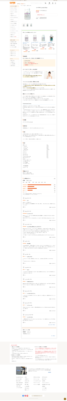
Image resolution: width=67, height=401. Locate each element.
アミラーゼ (25, 148)
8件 (54, 186)
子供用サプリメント (14, 21)
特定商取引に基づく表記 (46, 384)
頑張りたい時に (29, 5)
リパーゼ (25, 146)
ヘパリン (26, 279)
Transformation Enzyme (43, 17)
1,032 (37, 50)
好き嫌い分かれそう (30, 281)
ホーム (22, 5)
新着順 (24, 180)
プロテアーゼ (26, 149)
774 (45, 48)
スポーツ (12, 19)
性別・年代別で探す (14, 43)
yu (25, 241)
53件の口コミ (44, 10)
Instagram (25, 396)
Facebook (23, 396)
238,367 (22, 3)
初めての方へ (13, 60)
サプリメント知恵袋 (37, 384)
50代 (45, 182)
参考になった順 (28, 180)
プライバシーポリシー (45, 382)
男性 (29, 182)
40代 (42, 182)
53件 (54, 178)
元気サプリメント (13, 15)
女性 (26, 182)
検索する (45, 3)
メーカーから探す (19, 387)
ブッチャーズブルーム (26, 156)
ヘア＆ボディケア (13, 25)
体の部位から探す (13, 41)
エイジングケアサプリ (26, 173)
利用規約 (43, 386)
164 (53, 48)
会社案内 (49, 372)
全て (23, 182)
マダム (26, 267)
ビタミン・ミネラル (14, 11)
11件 (54, 188)
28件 (54, 184)
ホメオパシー (13, 27)
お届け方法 (26, 382)
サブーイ (26, 224)
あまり (28, 269)
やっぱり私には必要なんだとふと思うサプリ (34, 226)
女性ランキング (13, 53)
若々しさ (32, 173)
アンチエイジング (30, 213)
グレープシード (25, 154)
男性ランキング (13, 55)
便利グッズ (12, 34)
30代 (39, 182)
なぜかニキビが (29, 256)
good (23, 207)
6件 (54, 190)
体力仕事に (29, 243)
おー (25, 254)
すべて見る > (53, 335)
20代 (36, 182)
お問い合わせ (13, 65)
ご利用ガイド (13, 62)
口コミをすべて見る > (51, 324)
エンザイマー (27, 314)
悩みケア (25, 5)
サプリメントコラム (37, 382)
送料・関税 (26, 384)
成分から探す (13, 45)
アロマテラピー (13, 32)
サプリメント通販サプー (13, 3)
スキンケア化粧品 (13, 23)
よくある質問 (27, 386)
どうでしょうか (29, 305)
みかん (26, 198)
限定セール (13, 36)
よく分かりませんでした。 (31, 293)
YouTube (27, 396)
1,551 (29, 51)
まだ (28, 200)
